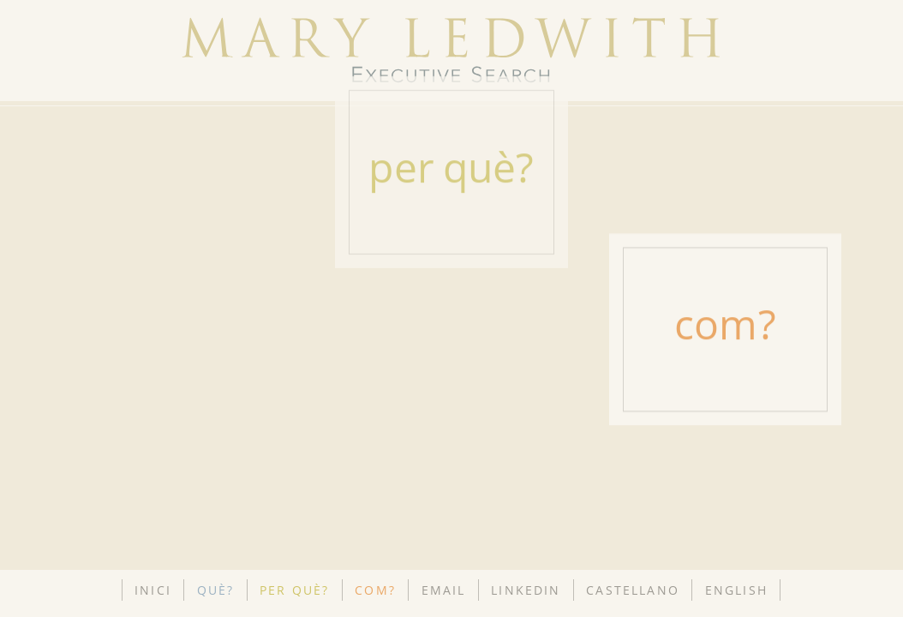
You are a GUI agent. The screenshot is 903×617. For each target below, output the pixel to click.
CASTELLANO (632, 590)
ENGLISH (736, 590)
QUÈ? (216, 590)
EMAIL (444, 590)
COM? (375, 590)
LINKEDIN (525, 590)
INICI (153, 590)
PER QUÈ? (294, 590)
